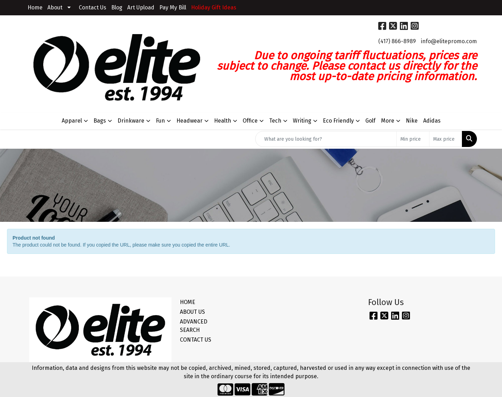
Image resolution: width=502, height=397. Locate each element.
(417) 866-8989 (397, 41)
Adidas (432, 120)
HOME (187, 302)
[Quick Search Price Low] (412, 139)
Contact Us (92, 7)
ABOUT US (192, 312)
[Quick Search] (326, 139)
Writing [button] (302, 120)
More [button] (387, 120)
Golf (370, 120)
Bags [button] (99, 120)
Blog (116, 7)
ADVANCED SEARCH (193, 325)
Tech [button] (275, 120)
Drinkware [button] (130, 120)
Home (35, 7)
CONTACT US (195, 339)
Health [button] (222, 120)
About (54, 7)
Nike (412, 120)
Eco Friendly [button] (338, 120)
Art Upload (140, 7)
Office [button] (250, 120)
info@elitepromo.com (449, 41)
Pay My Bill (172, 7)
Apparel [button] (72, 120)
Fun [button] (160, 120)
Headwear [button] (189, 120)
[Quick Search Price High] (445, 139)
